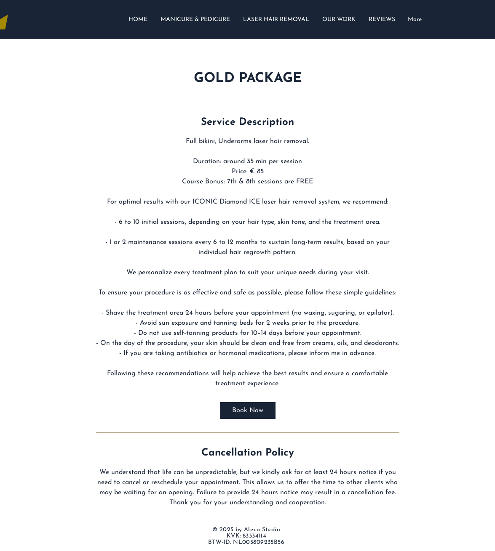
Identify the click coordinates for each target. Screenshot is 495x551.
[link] (248, 410)
